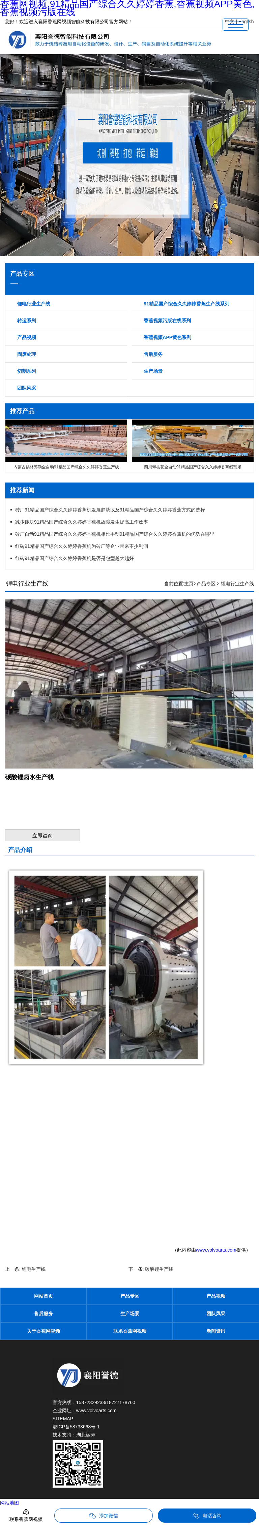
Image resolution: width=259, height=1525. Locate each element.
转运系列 (26, 320)
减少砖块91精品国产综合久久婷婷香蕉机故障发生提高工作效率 (81, 522)
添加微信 (103, 1516)
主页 (189, 583)
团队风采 (26, 388)
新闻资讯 (215, 1331)
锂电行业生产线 (33, 303)
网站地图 (9, 1502)
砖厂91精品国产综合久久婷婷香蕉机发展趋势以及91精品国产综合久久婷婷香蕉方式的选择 (110, 509)
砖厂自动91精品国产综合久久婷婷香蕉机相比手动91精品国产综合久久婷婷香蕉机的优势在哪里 (114, 534)
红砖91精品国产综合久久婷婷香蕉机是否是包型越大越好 (74, 558)
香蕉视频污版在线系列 (167, 320)
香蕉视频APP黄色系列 (167, 337)
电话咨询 (207, 1516)
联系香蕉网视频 (129, 1331)
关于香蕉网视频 (43, 1331)
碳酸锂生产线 (159, 1269)
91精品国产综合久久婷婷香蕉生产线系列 (186, 303)
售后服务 (153, 354)
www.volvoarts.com (216, 1250)
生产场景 (153, 371)
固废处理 (26, 354)
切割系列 (26, 371)
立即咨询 (42, 835)
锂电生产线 (34, 1269)
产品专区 (206, 583)
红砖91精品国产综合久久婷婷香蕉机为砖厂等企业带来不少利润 (81, 546)
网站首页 (43, 1296)
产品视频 (26, 337)
